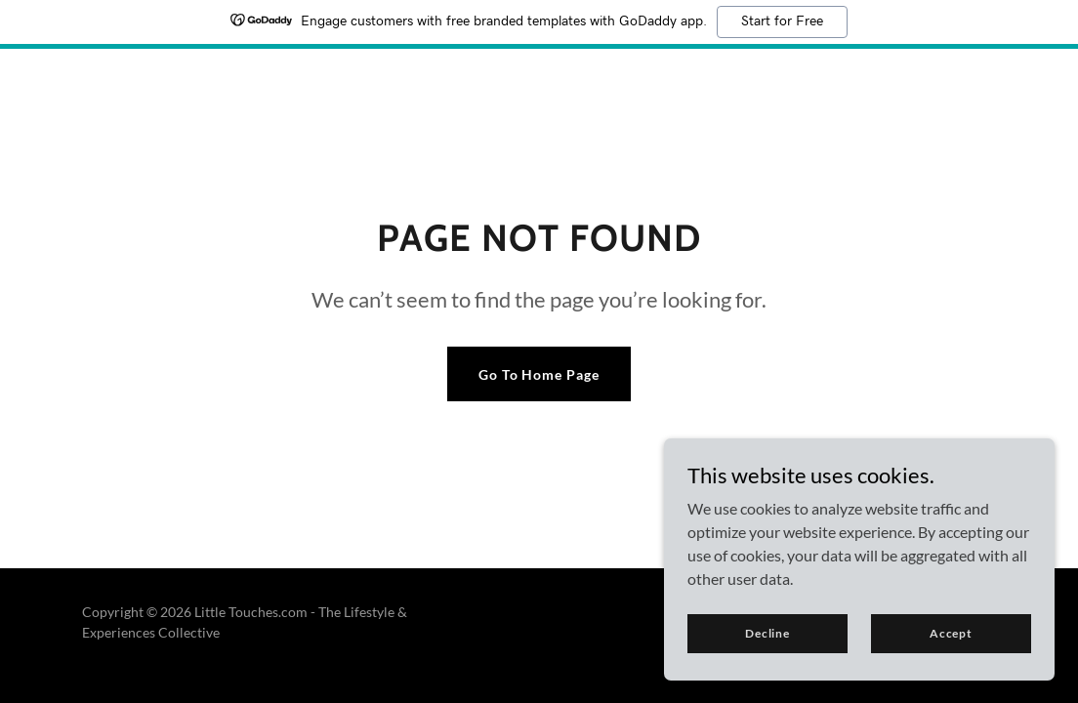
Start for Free (782, 21)
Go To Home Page (539, 374)
